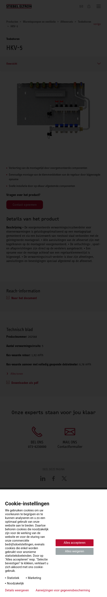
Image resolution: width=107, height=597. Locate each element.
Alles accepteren (74, 542)
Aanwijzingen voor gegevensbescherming (63, 590)
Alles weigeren (74, 551)
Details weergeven (17, 590)
